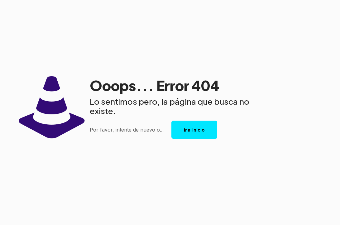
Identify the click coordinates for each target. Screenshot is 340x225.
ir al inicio (194, 129)
